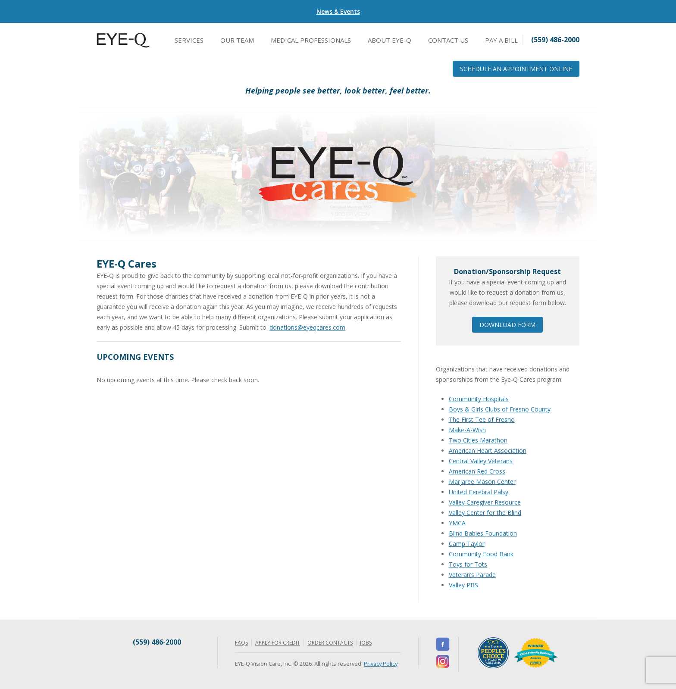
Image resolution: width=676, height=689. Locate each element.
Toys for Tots (468, 564)
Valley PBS (463, 585)
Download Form (507, 325)
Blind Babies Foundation (483, 533)
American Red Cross (477, 471)
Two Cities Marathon (478, 440)
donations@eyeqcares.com (307, 327)
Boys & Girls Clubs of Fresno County (500, 409)
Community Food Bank (481, 554)
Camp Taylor (467, 543)
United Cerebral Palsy (478, 492)
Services (189, 40)
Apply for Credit (277, 642)
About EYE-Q (389, 40)
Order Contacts (330, 642)
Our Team (237, 40)
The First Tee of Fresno (482, 419)
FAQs (241, 642)
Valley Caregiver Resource (485, 502)
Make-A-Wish (467, 430)
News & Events (338, 11)
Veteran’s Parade (472, 575)
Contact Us (448, 40)
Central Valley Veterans (481, 461)
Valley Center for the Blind (485, 512)
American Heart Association (487, 450)
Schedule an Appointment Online (516, 69)
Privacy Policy (380, 663)
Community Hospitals (479, 399)
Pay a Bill (501, 40)
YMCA (457, 523)
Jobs (366, 642)
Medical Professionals (311, 40)
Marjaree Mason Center (482, 481)
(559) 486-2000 (157, 642)
